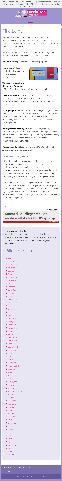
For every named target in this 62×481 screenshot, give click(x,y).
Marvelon (11, 372)
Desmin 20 (12, 299)
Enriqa (10, 312)
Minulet (11, 394)
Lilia (9, 356)
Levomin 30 (12, 353)
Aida (9, 258)
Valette (10, 435)
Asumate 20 (12, 264)
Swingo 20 (12, 423)
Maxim (10, 375)
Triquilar (11, 432)
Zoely (10, 451)
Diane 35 (11, 306)
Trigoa (10, 429)
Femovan (11, 331)
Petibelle (11, 416)
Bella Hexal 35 (13, 277)
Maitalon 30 (12, 369)
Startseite (25, 476)
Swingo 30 (12, 426)
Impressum (34, 476)
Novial (10, 410)
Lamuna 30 (12, 340)
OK (40, 6)
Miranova (11, 397)
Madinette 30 (13, 363)
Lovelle (10, 359)
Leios (10, 344)
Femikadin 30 (13, 328)
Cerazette (12, 290)
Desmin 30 (12, 302)
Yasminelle (12, 445)
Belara (10, 274)
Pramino (11, 413)
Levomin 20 (12, 350)
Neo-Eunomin (13, 404)
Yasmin (10, 442)
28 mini (11, 454)
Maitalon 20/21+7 (15, 366)
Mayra (10, 378)
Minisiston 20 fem (15, 391)
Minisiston (12, 388)
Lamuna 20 (12, 337)
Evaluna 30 (12, 318)
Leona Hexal (13, 347)
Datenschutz (44, 476)
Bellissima (12, 280)
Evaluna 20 (12, 315)
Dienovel (11, 309)
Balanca (11, 271)
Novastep (11, 407)
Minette (11, 385)
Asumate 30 (12, 268)
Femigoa (11, 321)
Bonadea (11, 287)
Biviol (10, 283)
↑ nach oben (16, 476)
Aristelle (11, 261)
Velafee (11, 439)
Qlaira (10, 420)
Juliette (10, 334)
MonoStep (12, 401)
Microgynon (12, 382)
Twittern (7, 471)
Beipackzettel (34, 55)
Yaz (9, 448)
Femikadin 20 (13, 325)
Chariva (11, 293)
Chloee (10, 296)
